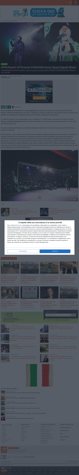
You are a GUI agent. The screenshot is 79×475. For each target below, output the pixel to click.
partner (20, 225)
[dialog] (39, 237)
